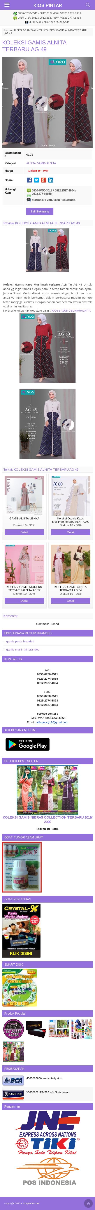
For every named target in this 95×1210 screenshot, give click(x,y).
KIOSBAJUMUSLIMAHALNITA (71, 310)
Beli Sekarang (40, 211)
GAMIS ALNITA (33, 30)
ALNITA (18, 30)
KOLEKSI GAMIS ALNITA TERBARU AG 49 (34, 46)
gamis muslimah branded (22, 649)
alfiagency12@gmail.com (52, 722)
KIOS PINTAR (47, 5)
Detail (24, 532)
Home (8, 30)
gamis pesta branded (20, 641)
